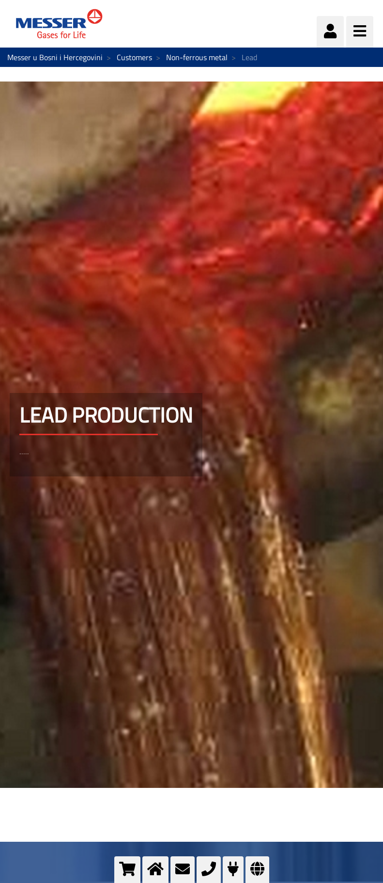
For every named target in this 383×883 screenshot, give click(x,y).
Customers (134, 57)
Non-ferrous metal (197, 57)
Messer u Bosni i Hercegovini (55, 57)
